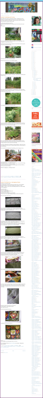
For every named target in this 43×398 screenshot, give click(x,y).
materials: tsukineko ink (35, 204)
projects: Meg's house (34, 277)
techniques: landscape (34, 353)
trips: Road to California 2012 (35, 382)
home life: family (34, 189)
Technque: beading (34, 367)
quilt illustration (34, 298)
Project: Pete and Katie (35, 231)
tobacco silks (33, 369)
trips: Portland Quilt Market (35, 381)
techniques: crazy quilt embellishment (36, 339)
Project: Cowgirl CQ (34, 217)
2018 (33, 62)
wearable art (33, 393)
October (34, 73)
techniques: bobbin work (35, 334)
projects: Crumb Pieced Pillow (35, 254)
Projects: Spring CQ (34, 290)
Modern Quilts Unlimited (35, 206)
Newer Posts (2, 350)
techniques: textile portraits (35, 363)
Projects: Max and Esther (35, 275)
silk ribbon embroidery (35, 309)
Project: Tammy (34, 236)
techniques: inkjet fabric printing (36, 352)
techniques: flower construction (36, 348)
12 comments (16, 176)
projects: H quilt (34, 262)
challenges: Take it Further (35, 175)
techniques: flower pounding (35, 349)
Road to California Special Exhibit (36, 306)
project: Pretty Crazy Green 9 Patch (36, 232)
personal (33, 209)
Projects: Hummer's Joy (35, 266)
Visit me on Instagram (38, 44)
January (34, 88)
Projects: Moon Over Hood (35, 278)
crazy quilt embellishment (35, 181)
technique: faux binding (35, 320)
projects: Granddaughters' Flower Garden (37, 260)
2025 (33, 53)
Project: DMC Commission (35, 218)
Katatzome (33, 195)
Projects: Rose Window (35, 287)
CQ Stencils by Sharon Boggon (36, 177)
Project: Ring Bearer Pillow (35, 235)
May (34, 83)
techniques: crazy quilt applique (36, 336)
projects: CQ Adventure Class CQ (36, 252)
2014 (33, 67)
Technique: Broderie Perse (35, 316)
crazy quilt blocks (34, 180)
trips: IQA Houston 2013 (35, 378)
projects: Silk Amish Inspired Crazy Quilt (37, 288)
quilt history (33, 297)
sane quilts (33, 307)
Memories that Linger (34, 205)
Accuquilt (33, 168)
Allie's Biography (12, 13)
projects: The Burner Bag (35, 293)
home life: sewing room (16, 177)
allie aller (7, 176)
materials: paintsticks (34, 203)
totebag (33, 370)
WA (32, 392)
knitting (33, 196)
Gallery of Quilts (6, 13)
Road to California (12, 343)
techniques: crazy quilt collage (35, 337)
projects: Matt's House (34, 274)
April (34, 84)
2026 (33, 52)
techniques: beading (34, 331)
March (34, 85)
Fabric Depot (13, 224)
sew (32, 308)
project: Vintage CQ (34, 240)
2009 (33, 92)
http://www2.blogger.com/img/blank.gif (37, 192)
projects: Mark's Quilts (35, 273)
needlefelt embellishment (35, 208)
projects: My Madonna (35, 279)
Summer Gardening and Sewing (8, 17)
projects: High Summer (35, 265)
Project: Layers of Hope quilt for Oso (36, 222)
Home (2, 13)
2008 (33, 93)
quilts (32, 303)
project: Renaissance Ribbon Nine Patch (37, 233)
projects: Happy (34, 263)
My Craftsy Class (34, 207)
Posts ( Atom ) (6, 352)
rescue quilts (33, 305)
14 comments (16, 345)
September (34, 74)
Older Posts (24, 350)
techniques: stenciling (34, 362)
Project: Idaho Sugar (34, 220)
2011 (33, 89)
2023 (33, 56)
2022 (33, 57)
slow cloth (33, 310)
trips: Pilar (33, 380)
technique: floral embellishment (36, 321)
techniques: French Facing (35, 350)
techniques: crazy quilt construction (36, 338)
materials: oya (33, 202)
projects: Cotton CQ (34, 251)
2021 (33, 58)
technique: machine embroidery (36, 324)
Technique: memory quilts (35, 325)
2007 (33, 94)
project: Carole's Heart (34, 215)
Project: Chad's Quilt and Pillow (36, 216)
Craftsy (33, 178)
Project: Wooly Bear (34, 241)
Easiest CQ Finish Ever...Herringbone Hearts (10, 182)
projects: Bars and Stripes (35, 247)
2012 (33, 69)
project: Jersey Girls (34, 221)
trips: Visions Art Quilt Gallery (36, 385)
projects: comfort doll (34, 249)
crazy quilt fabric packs (35, 182)
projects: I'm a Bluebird (35, 268)
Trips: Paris (33, 379)
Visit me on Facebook (38, 47)
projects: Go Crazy (34, 259)
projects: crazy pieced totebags (36, 253)
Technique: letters (34, 323)
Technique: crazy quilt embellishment (36, 317)
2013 (33, 68)
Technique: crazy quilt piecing (35, 319)
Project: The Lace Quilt (35, 237)
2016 (33, 64)
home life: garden (7, 177)
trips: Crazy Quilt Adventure (35, 371)
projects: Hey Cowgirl (34, 264)
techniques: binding (34, 332)
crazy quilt (33, 179)
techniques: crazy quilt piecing (35, 341)
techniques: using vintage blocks (36, 364)
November (34, 72)
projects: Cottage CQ (34, 250)
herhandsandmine (34, 188)
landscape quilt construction (35, 197)
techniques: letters (34, 356)
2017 (33, 63)
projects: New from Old (35, 280)
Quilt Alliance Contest (34, 296)
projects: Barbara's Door (35, 246)
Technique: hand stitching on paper (36, 322)
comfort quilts (33, 176)
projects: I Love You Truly (35, 267)
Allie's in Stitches (21, 4)
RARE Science (34, 304)
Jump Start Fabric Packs (35, 194)
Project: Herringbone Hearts (10, 346)
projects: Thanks (34, 292)
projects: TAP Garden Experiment (36, 291)
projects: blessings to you (35, 248)
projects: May (33, 276)
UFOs (32, 387)
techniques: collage (34, 335)
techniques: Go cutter (34, 351)
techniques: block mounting (35, 333)
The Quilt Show (34, 368)
